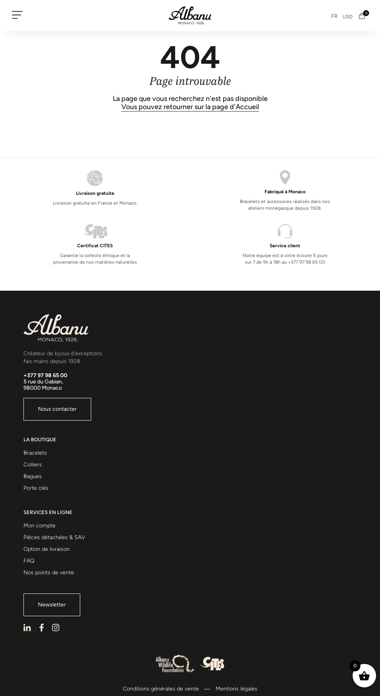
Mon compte (39, 525)
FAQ (28, 561)
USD (347, 16)
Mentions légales (237, 689)
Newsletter (52, 604)
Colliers (32, 464)
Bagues (32, 476)
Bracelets (35, 453)
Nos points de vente (48, 572)
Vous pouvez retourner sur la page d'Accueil (190, 107)
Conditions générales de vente (161, 689)
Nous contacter (57, 409)
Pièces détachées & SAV (54, 537)
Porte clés (36, 488)
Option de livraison (46, 549)
